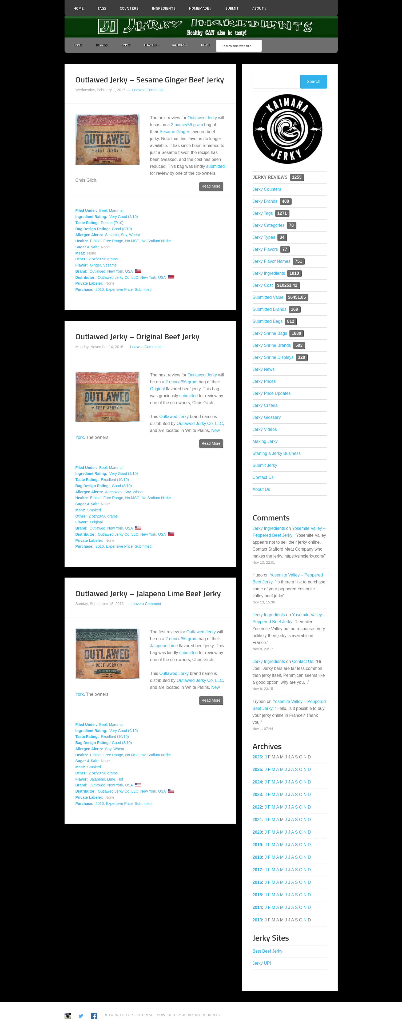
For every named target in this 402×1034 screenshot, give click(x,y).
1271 (282, 214)
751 (298, 262)
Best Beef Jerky (267, 952)
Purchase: (84, 290)
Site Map (145, 1016)
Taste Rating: (87, 223)
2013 (257, 920)
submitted (215, 167)
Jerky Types (264, 238)
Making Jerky (265, 442)
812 (290, 322)
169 (294, 310)
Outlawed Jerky (202, 119)
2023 (257, 795)
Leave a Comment (147, 91)
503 (299, 346)
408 (285, 202)
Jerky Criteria (265, 406)
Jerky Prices (264, 382)
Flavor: (81, 266)
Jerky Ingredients (201, 27)
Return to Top (118, 1016)
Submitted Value (268, 298)
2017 (257, 870)
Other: (81, 260)
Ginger (95, 266)
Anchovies (113, 493)
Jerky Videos (265, 430)
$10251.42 (287, 286)
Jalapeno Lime (164, 646)
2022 (257, 808)
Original (157, 389)
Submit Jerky (265, 466)
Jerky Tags (263, 214)
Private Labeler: (89, 284)
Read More (210, 187)
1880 (296, 334)
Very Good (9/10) (123, 218)
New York (115, 272)
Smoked (94, 511)
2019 (257, 845)
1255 (297, 178)
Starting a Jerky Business (277, 454)
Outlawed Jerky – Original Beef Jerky (137, 337)
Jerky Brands (265, 202)
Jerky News (264, 370)
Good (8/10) (122, 230)
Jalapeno (97, 780)
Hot (120, 780)
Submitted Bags (268, 322)
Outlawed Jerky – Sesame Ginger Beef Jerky (149, 80)
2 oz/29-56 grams (103, 260)
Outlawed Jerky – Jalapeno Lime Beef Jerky (148, 594)
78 (291, 226)
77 (284, 250)
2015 (257, 895)
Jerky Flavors (265, 250)
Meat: (80, 254)
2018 (257, 858)
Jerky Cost (263, 286)
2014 (257, 908)
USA (129, 272)
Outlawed (97, 272)
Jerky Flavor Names (271, 262)
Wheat (134, 236)
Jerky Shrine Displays (273, 358)
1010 (294, 274)
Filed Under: (86, 211)
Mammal (116, 211)
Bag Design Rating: (92, 230)
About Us (261, 490)
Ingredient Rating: (91, 218)
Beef (103, 211)
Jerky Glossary (267, 418)
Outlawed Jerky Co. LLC (118, 278)
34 (282, 238)
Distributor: (85, 278)
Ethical (95, 242)
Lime (111, 780)
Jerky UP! (262, 964)
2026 (257, 757)
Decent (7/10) (112, 223)
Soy (124, 236)
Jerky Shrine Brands (272, 346)
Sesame (112, 236)
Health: (81, 242)
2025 (257, 770)
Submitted (143, 290)
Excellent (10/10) (115, 481)
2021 (257, 820)
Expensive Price (119, 290)
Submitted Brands (269, 310)
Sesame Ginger (174, 132)
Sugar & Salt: (87, 248)
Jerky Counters (267, 190)
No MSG (132, 242)
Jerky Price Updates (272, 394)
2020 (257, 833)
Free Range (113, 242)
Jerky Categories (269, 226)
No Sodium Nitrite (156, 242)
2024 (257, 783)
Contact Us (263, 478)
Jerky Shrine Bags (270, 334)
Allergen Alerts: (89, 236)
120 (301, 358)
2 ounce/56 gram (187, 126)
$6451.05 (297, 298)
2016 (99, 290)
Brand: (81, 272)
